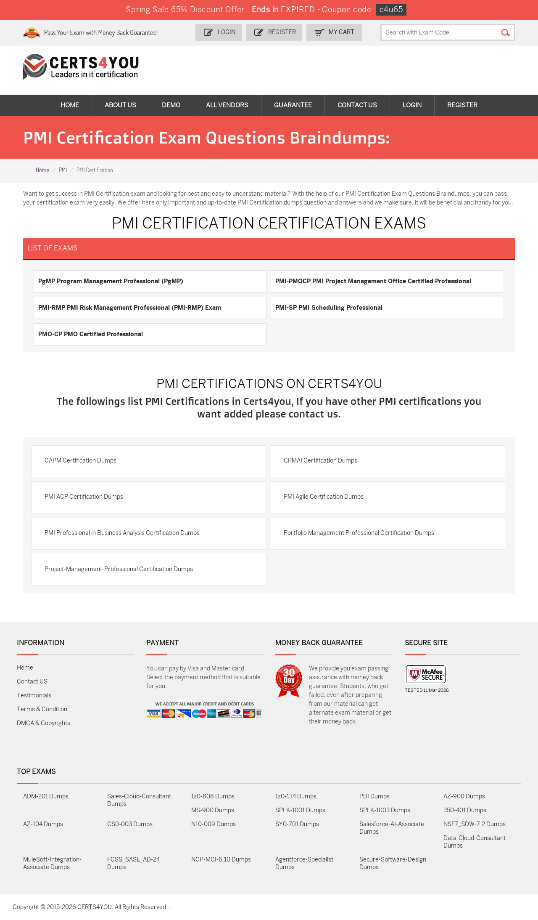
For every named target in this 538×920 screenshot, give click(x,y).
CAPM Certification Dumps (80, 460)
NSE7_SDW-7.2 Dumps (474, 824)
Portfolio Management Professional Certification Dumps (359, 533)
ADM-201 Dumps (46, 796)
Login (226, 32)
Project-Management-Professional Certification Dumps (119, 569)
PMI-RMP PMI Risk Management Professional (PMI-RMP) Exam (129, 307)
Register (282, 32)
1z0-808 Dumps (213, 796)
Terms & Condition (42, 709)
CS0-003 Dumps (130, 824)
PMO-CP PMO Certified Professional (90, 334)
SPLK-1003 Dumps (384, 810)
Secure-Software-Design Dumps (392, 863)
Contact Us (357, 105)
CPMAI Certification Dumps (320, 460)
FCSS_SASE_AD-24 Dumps (133, 863)
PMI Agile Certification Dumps (324, 497)
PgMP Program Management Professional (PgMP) (110, 281)
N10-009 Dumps (213, 824)
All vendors (227, 105)
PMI (62, 169)
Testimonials (34, 695)
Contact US (32, 681)
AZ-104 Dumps (43, 824)
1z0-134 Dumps (295, 796)
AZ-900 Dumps (464, 796)
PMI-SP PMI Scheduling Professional (328, 307)
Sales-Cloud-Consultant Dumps (139, 800)
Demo (171, 105)
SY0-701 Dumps (297, 824)
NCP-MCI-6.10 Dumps (221, 859)
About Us (120, 105)
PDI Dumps (374, 796)
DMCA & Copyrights (43, 723)
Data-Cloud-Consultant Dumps (474, 842)
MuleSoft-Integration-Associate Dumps (52, 863)
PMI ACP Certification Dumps (84, 497)
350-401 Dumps (464, 810)
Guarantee (293, 105)
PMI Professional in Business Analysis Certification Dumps (122, 533)
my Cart (341, 32)
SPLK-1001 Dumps (300, 810)
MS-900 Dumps (212, 810)
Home (70, 105)
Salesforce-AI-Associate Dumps (391, 828)
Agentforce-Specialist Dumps (304, 863)
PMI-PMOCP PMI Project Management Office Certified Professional (373, 281)
